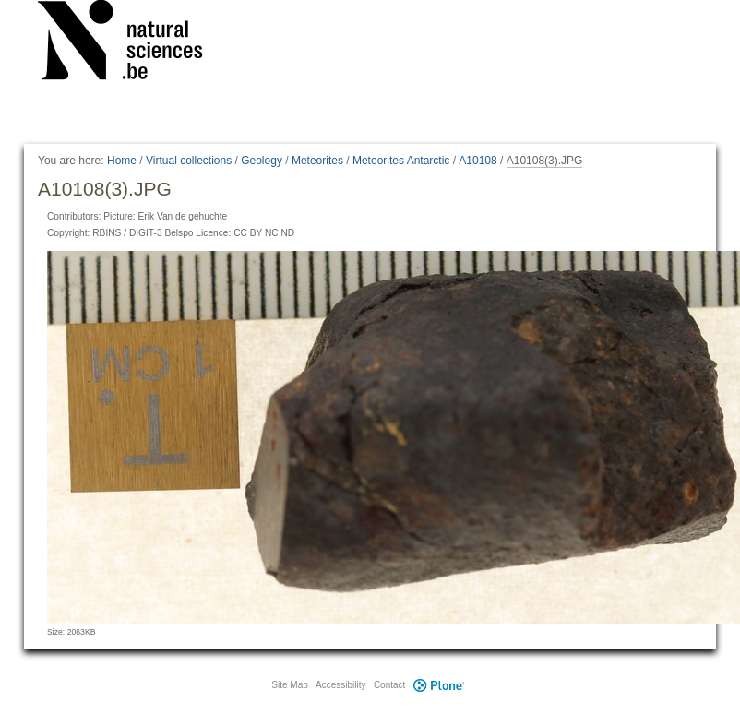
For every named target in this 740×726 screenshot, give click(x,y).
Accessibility (340, 685)
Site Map (289, 685)
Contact (389, 685)
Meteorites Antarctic (400, 160)
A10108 (477, 160)
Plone (438, 685)
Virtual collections (189, 160)
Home (122, 160)
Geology (261, 160)
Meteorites (317, 160)
